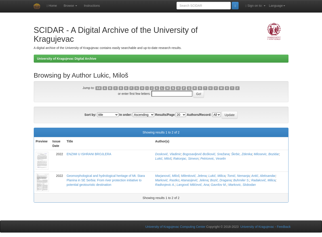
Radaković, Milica (263, 180)
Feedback (283, 227)
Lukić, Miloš (163, 158)
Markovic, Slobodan (242, 184)
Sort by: (90, 114)
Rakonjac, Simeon (186, 158)
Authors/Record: (199, 114)
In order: (125, 114)
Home (52, 6)
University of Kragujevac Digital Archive (67, 58)
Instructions (92, 5)
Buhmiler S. (241, 180)
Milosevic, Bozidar (266, 154)
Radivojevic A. (165, 184)
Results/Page (165, 114)
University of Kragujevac (257, 227)
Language (277, 5)
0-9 (98, 88)
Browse (70, 5)
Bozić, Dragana (221, 180)
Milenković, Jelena (193, 176)
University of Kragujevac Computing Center (175, 227)
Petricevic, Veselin (213, 158)
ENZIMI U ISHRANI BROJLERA (89, 154)
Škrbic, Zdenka (241, 154)
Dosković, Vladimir (168, 154)
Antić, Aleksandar (263, 176)
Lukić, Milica (216, 176)
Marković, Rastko (167, 180)
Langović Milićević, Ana (193, 184)
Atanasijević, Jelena (194, 180)
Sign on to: (255, 6)
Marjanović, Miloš (167, 176)
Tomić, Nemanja (238, 176)
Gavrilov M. (219, 184)
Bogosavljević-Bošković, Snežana (206, 154)
